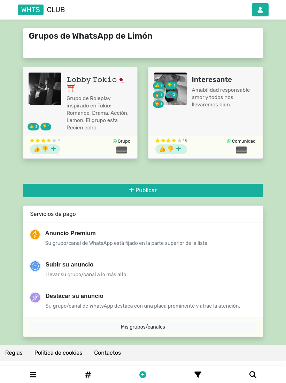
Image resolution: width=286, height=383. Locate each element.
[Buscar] (252, 374)
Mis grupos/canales (143, 327)
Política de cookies (58, 353)
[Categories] (33, 374)
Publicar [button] (143, 190)
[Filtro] (197, 374)
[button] (260, 9)
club (41, 10)
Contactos (107, 353)
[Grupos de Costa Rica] (121, 150)
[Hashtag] (88, 374)
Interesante (212, 79)
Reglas (14, 353)
